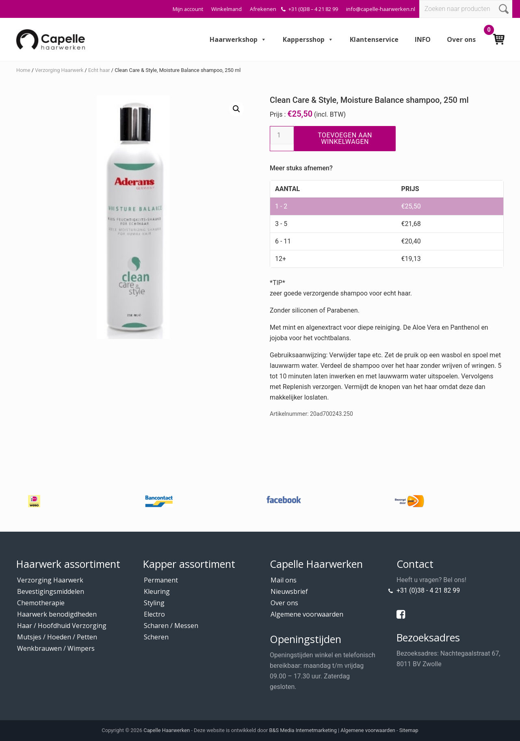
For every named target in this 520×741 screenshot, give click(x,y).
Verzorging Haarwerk (59, 70)
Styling (154, 602)
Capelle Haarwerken (166, 730)
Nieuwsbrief (289, 591)
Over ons (461, 39)
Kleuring (157, 591)
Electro (154, 614)
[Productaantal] (282, 135)
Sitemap (408, 730)
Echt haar (99, 70)
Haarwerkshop (238, 39)
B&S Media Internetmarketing (303, 730)
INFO (423, 39)
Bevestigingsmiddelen (50, 591)
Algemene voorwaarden (307, 614)
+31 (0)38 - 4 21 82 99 (428, 590)
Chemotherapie (41, 602)
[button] (236, 109)
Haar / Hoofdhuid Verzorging (61, 625)
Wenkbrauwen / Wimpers (56, 648)
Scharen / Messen (171, 625)
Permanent (161, 580)
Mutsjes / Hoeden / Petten (57, 636)
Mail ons (284, 580)
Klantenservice (374, 39)
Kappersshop (308, 39)
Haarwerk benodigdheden (57, 614)
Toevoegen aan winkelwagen (345, 138)
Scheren (156, 636)
